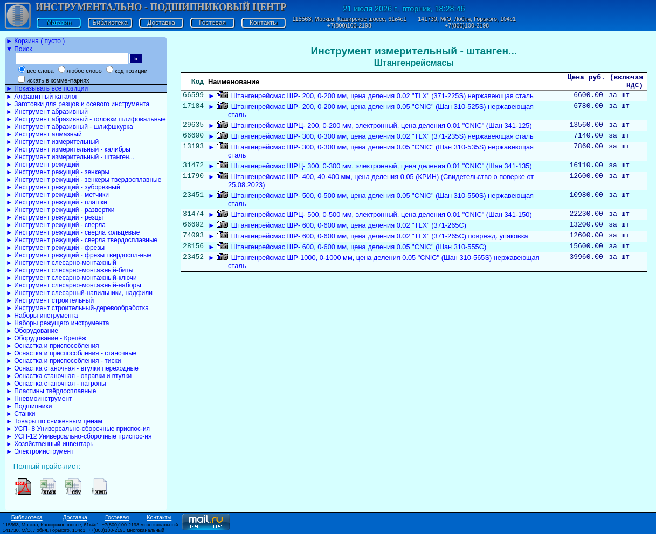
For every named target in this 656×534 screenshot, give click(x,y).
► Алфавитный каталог (42, 96)
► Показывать (47, 88)
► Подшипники (29, 406)
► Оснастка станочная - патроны (56, 383)
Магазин (58, 22)
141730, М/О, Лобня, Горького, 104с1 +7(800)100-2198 (467, 22)
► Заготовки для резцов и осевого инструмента (77, 104)
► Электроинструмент (40, 451)
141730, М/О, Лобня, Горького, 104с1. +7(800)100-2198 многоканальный (83, 530)
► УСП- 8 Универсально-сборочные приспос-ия (78, 429)
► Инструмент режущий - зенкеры (57, 172)
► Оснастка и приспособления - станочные (71, 353)
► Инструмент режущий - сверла (56, 225)
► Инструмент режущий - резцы (54, 217)
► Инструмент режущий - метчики (57, 194)
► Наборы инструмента (42, 315)
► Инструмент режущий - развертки (60, 210)
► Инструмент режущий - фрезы (55, 247)
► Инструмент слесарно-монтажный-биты (69, 270)
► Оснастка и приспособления (52, 346)
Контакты (264, 22)
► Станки (21, 413)
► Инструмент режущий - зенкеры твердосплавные (83, 179)
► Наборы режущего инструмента (57, 323)
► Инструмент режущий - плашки (56, 202)
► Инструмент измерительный (52, 142)
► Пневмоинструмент (39, 398)
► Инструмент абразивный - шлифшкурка (69, 127)
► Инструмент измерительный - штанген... (70, 157)
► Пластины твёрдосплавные (51, 391)
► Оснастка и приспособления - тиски (63, 361)
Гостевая (212, 22)
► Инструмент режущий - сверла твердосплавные (81, 240)
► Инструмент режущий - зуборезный (63, 187)
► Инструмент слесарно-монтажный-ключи (71, 278)
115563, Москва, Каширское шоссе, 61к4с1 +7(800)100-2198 (349, 22)
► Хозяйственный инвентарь (49, 444)
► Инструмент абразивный (47, 111)
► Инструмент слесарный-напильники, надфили (79, 293)
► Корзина (35, 41)
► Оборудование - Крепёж (46, 338)
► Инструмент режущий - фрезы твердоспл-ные (78, 255)
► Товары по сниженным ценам (54, 421)
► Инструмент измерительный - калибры (68, 149)
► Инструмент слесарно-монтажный (61, 262)
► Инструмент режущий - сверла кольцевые (73, 232)
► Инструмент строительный (50, 300)
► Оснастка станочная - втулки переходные (72, 368)
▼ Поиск (19, 49)
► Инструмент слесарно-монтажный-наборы (73, 285)
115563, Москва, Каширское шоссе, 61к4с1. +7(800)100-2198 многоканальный (90, 525)
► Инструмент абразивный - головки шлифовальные (86, 119)
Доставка (161, 22)
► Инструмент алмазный (44, 134)
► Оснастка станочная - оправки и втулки (69, 376)
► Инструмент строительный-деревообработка (77, 308)
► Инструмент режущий (42, 164)
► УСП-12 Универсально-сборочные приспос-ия (78, 436)
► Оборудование (32, 330)
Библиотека (110, 22)
